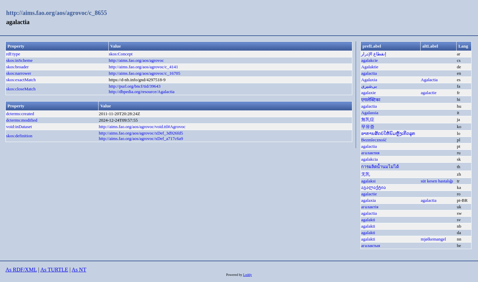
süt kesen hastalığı (437, 180)
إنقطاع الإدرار (373, 53)
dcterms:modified (21, 120)
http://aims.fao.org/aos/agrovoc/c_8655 (56, 13)
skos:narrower (18, 73)
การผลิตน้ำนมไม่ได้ (380, 166)
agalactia (369, 73)
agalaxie (368, 92)
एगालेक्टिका (370, 99)
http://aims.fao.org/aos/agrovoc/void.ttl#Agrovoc (142, 126)
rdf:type (13, 53)
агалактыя (370, 245)
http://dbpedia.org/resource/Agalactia (142, 91)
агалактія (369, 206)
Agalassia (369, 112)
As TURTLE (54, 269)
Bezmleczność (374, 139)
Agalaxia (369, 79)
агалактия (370, 152)
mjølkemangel (433, 239)
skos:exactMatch (21, 79)
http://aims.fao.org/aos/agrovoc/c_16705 (144, 73)
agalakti (368, 219)
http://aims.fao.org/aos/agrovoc (136, 60)
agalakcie (369, 60)
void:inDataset (19, 126)
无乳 (365, 174)
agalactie (429, 92)
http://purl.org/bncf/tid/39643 (135, 86)
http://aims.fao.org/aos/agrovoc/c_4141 (143, 66)
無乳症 (367, 119)
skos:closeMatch (21, 88)
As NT (79, 269)
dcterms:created (20, 113)
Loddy (247, 275)
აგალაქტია (373, 187)
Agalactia (429, 79)
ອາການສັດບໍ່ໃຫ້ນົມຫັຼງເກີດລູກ (388, 133)
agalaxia (368, 200)
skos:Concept (120, 53)
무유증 (367, 126)
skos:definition (19, 135)
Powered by (234, 275)
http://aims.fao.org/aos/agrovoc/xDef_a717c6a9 (141, 138)
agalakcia (369, 159)
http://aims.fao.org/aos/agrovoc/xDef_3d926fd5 (141, 133)
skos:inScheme (19, 60)
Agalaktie (369, 66)
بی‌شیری (369, 86)
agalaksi (368, 180)
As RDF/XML (21, 269)
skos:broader (17, 66)
